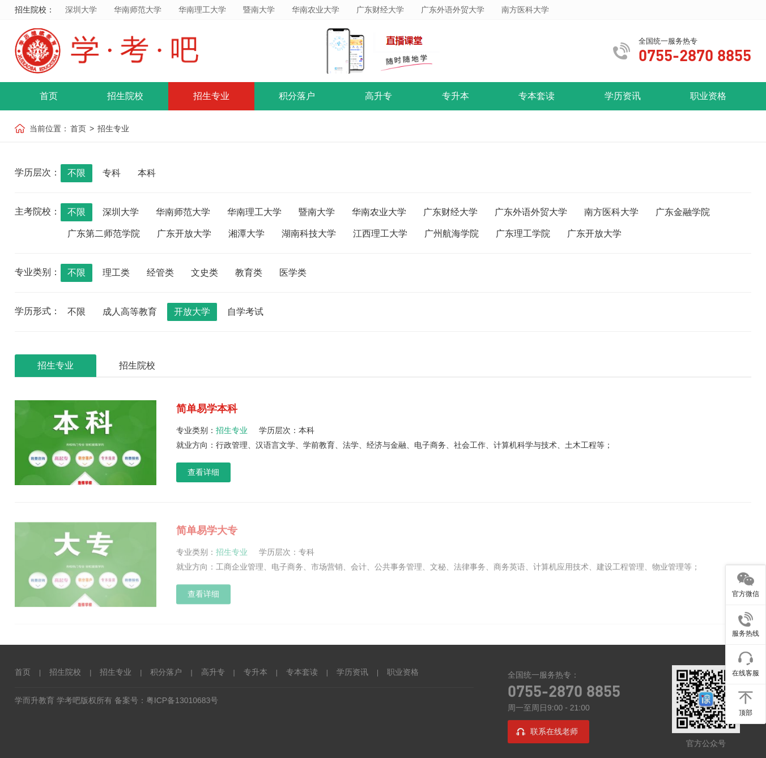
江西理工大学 (380, 233)
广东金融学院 (683, 212)
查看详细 (203, 472)
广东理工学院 (523, 233)
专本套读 (536, 96)
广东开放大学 (184, 233)
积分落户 (297, 96)
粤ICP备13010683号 (182, 701)
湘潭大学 (246, 233)
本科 (147, 173)
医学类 (293, 272)
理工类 (116, 272)
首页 (49, 96)
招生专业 (211, 96)
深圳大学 (81, 9)
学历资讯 (623, 96)
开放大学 (192, 311)
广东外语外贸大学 (452, 9)
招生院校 (125, 96)
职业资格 (708, 96)
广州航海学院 (451, 233)
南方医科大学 (525, 9)
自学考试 (245, 311)
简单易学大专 (206, 533)
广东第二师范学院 (103, 233)
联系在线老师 (554, 732)
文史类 (204, 272)
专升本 (455, 96)
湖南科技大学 (309, 233)
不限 (76, 173)
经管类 (160, 272)
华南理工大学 (202, 9)
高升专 (378, 96)
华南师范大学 (137, 9)
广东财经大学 (380, 9)
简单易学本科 (206, 408)
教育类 (248, 272)
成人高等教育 (130, 311)
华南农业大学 (315, 9)
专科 (112, 173)
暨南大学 (259, 9)
